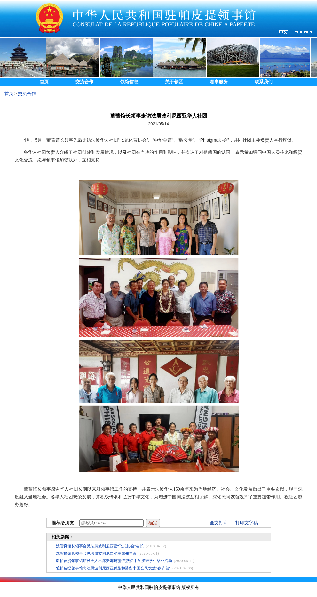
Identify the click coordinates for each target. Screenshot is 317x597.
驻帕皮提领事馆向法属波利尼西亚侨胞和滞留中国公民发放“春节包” (113, 568)
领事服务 (219, 81)
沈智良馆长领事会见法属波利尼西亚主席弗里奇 (96, 553)
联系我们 (264, 81)
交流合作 (84, 81)
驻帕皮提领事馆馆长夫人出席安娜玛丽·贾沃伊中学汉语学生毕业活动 (114, 561)
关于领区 (174, 81)
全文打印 (219, 522)
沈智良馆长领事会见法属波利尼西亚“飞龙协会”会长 (100, 546)
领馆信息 (129, 81)
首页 (44, 81)
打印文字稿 (246, 522)
